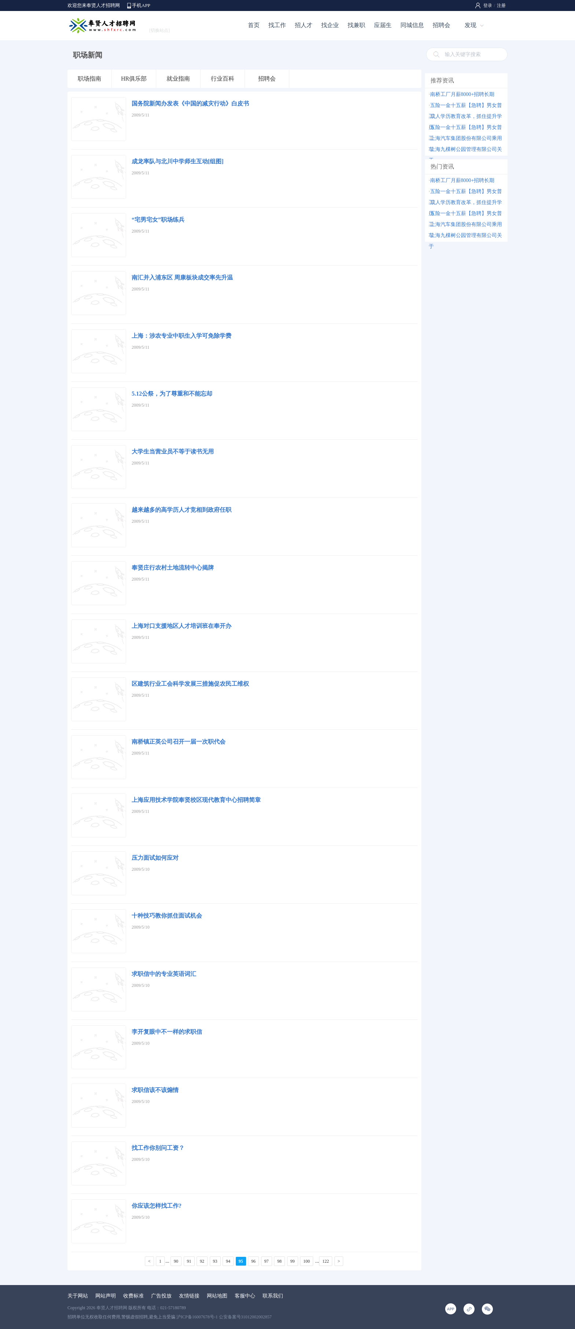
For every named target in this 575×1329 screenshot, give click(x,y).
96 (253, 1261)
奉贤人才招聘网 (111, 1307)
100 (306, 1261)
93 (215, 1261)
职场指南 (89, 78)
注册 (501, 5)
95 (241, 1261)
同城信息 (412, 25)
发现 (470, 25)
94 (228, 1261)
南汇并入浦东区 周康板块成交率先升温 (182, 277)
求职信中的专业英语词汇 (164, 974)
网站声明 (105, 1296)
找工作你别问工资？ (158, 1148)
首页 (254, 25)
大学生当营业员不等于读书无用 (173, 451)
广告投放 (161, 1296)
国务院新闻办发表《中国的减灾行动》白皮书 (190, 103)
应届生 (383, 25)
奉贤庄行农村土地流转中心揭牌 (173, 567)
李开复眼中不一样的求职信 (167, 1032)
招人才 (303, 25)
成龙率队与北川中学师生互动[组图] (178, 161)
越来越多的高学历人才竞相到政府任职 (181, 510)
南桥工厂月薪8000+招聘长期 (462, 94)
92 (202, 1261)
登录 (487, 5)
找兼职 (356, 25)
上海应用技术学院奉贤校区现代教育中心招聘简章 (196, 800)
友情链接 (189, 1296)
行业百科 (222, 78)
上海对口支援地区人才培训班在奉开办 (181, 626)
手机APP (141, 5)
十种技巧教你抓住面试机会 (167, 915)
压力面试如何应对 (155, 858)
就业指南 (178, 78)
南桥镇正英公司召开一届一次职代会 (179, 741)
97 (266, 1261)
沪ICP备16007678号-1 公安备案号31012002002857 (224, 1316)
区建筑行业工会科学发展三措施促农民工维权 (190, 684)
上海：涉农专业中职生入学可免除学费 (181, 336)
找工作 (277, 25)
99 (292, 1261)
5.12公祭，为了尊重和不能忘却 (172, 393)
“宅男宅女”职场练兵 (158, 219)
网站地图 (217, 1296)
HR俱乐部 (134, 78)
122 (325, 1261)
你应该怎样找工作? (157, 1206)
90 (176, 1261)
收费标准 (133, 1296)
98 (279, 1261)
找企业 (330, 25)
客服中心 (245, 1296)
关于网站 (77, 1296)
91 (189, 1261)
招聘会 (441, 25)
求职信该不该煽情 (155, 1090)
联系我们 (273, 1296)
